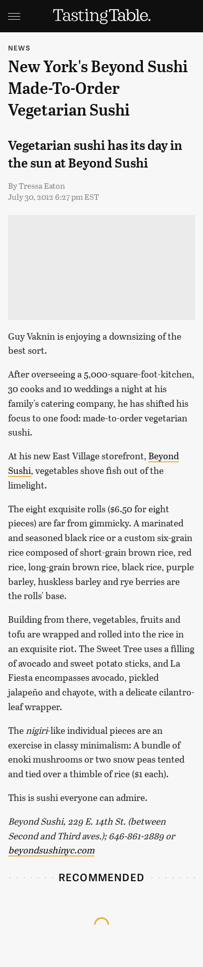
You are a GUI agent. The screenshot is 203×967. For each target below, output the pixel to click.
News (19, 47)
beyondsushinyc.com (51, 849)
